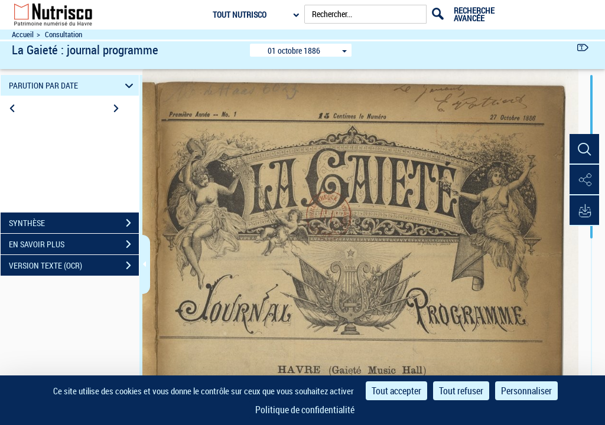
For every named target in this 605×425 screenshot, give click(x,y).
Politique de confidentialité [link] (304, 409)
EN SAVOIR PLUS (74, 244)
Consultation (63, 35)
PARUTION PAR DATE (73, 85)
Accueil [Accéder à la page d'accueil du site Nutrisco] (23, 35)
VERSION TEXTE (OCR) (74, 265)
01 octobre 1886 (294, 50)
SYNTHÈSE (74, 223)
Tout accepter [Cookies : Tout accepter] (396, 390)
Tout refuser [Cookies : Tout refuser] (461, 390)
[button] (584, 149)
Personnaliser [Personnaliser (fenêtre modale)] (526, 390)
